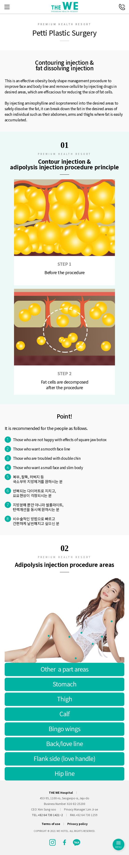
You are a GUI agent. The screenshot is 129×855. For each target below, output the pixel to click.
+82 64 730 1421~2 (50, 815)
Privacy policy (77, 823)
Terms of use (51, 823)
